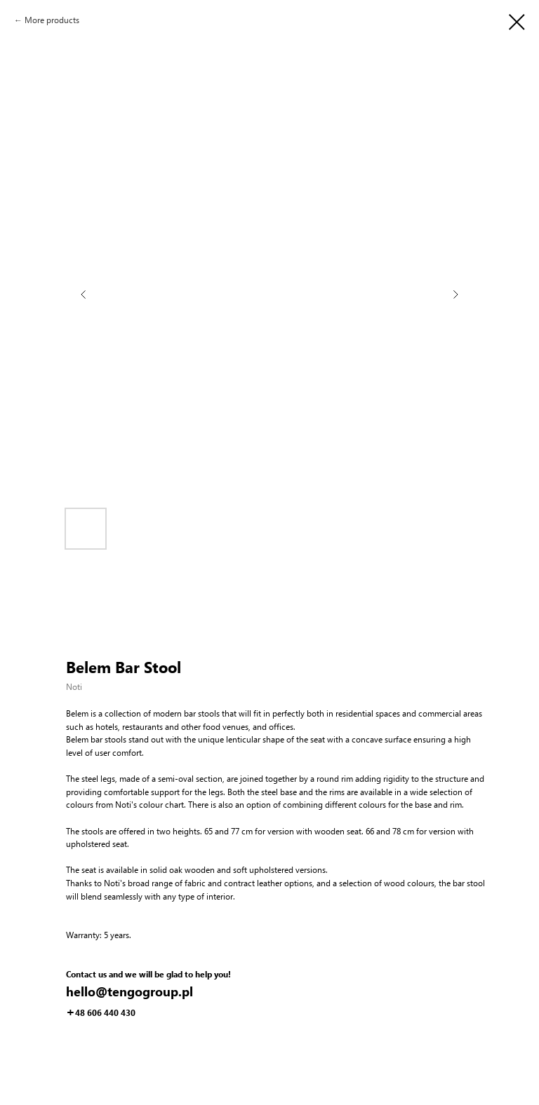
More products (52, 20)
